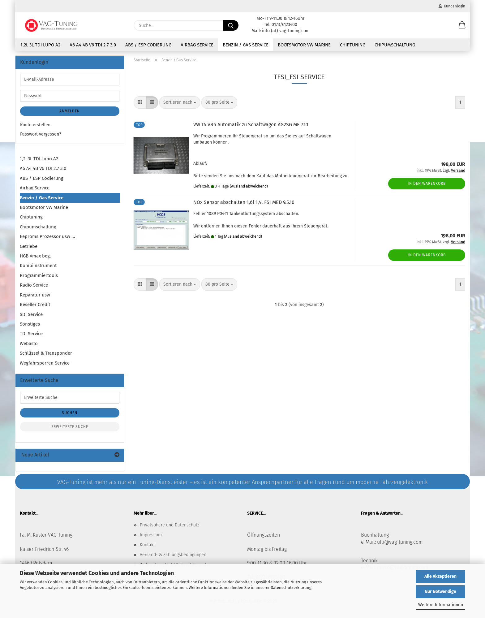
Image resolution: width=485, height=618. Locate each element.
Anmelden (69, 111)
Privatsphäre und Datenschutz (169, 525)
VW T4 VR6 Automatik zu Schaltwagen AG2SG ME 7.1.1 (250, 124)
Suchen (69, 413)
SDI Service (31, 314)
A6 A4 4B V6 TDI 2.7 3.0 (93, 45)
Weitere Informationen (440, 604)
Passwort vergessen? (40, 134)
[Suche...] (230, 25)
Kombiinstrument (38, 265)
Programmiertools (39, 275)
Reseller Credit (35, 304)
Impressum (151, 535)
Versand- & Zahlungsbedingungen (173, 554)
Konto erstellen (35, 124)
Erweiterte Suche (69, 427)
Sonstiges (30, 324)
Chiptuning (352, 45)
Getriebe (28, 246)
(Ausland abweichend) (249, 186)
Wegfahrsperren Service (45, 363)
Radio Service (34, 285)
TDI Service (31, 333)
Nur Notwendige (440, 591)
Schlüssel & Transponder (46, 353)
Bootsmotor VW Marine (304, 45)
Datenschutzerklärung (291, 587)
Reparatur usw (35, 295)
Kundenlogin (452, 6)
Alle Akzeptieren (440, 576)
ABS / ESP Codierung (148, 45)
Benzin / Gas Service (245, 45)
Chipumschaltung (395, 45)
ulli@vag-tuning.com (400, 542)
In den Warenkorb (427, 183)
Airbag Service (197, 45)
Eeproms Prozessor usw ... (47, 236)
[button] (462, 25)
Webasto (29, 343)
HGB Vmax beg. (35, 256)
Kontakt (147, 544)
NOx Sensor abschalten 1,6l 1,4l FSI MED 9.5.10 (243, 202)
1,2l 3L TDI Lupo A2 (40, 45)
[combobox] (179, 102)
